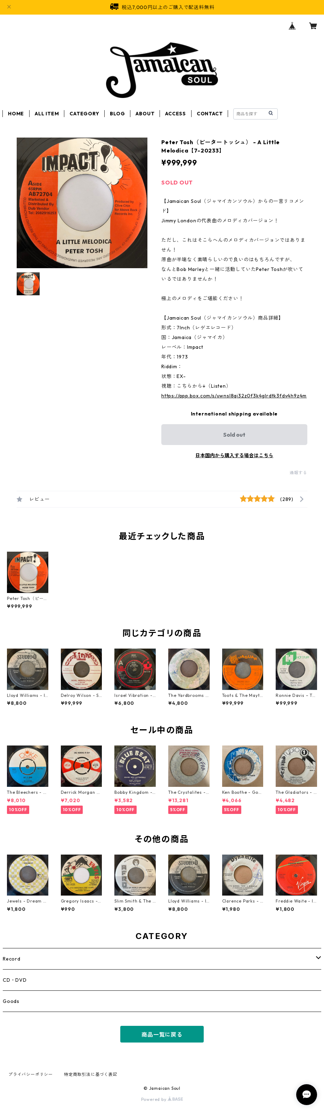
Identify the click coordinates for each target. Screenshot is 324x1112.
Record (12, 959)
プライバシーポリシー (30, 1074)
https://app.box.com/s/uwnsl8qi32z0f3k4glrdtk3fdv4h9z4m (234, 396)
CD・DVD (15, 980)
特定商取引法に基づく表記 (91, 1074)
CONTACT (210, 113)
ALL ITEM (47, 113)
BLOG (117, 113)
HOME (16, 113)
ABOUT (145, 113)
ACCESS (175, 113)
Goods (11, 1001)
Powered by (162, 1099)
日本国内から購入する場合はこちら (234, 455)
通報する (298, 472)
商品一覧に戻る (162, 1034)
